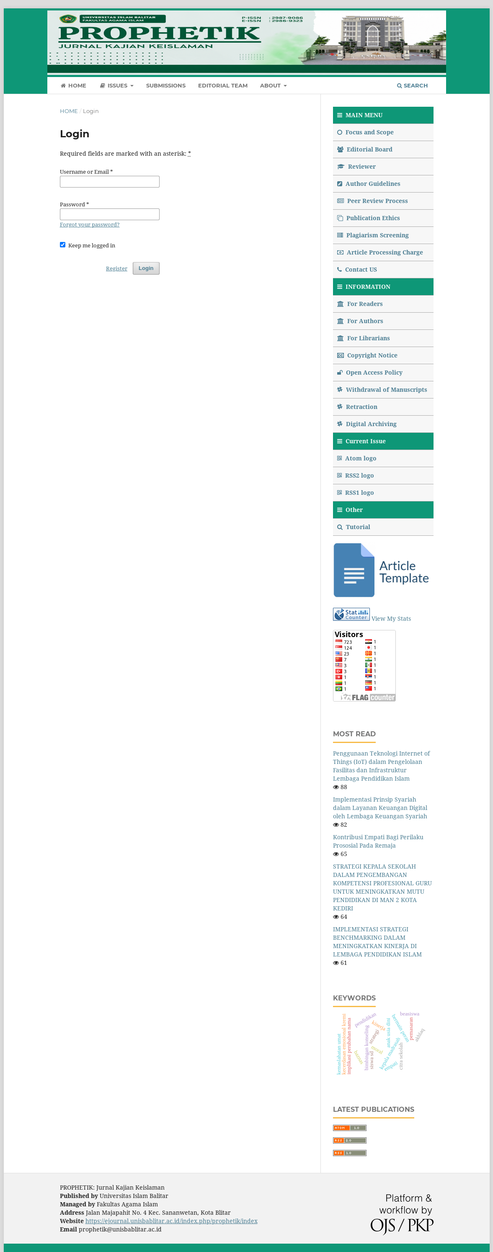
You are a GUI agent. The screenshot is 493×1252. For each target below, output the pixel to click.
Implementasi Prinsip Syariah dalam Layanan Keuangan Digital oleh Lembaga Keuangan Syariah (380, 807)
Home (73, 85)
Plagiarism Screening (373, 235)
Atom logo (357, 458)
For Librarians (363, 338)
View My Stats (391, 618)
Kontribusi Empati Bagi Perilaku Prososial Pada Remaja (378, 841)
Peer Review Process (372, 201)
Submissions (166, 85)
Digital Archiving (367, 424)
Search (412, 85)
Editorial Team (223, 85)
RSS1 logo (356, 492)
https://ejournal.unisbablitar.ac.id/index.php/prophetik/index (171, 1221)
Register (395, 14)
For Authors (360, 321)
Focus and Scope (365, 132)
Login (425, 14)
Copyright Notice (367, 355)
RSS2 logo (356, 475)
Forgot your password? (90, 224)
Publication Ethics (368, 218)
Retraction (357, 407)
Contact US (357, 269)
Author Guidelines (368, 184)
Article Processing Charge (380, 252)
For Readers (360, 304)
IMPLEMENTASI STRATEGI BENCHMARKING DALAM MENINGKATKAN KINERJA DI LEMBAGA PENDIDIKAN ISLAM (377, 941)
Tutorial (354, 527)
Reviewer (356, 166)
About (271, 85)
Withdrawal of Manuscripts (382, 389)
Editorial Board (364, 149)
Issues (114, 85)
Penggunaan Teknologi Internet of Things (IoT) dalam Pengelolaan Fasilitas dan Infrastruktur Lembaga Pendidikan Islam (381, 765)
